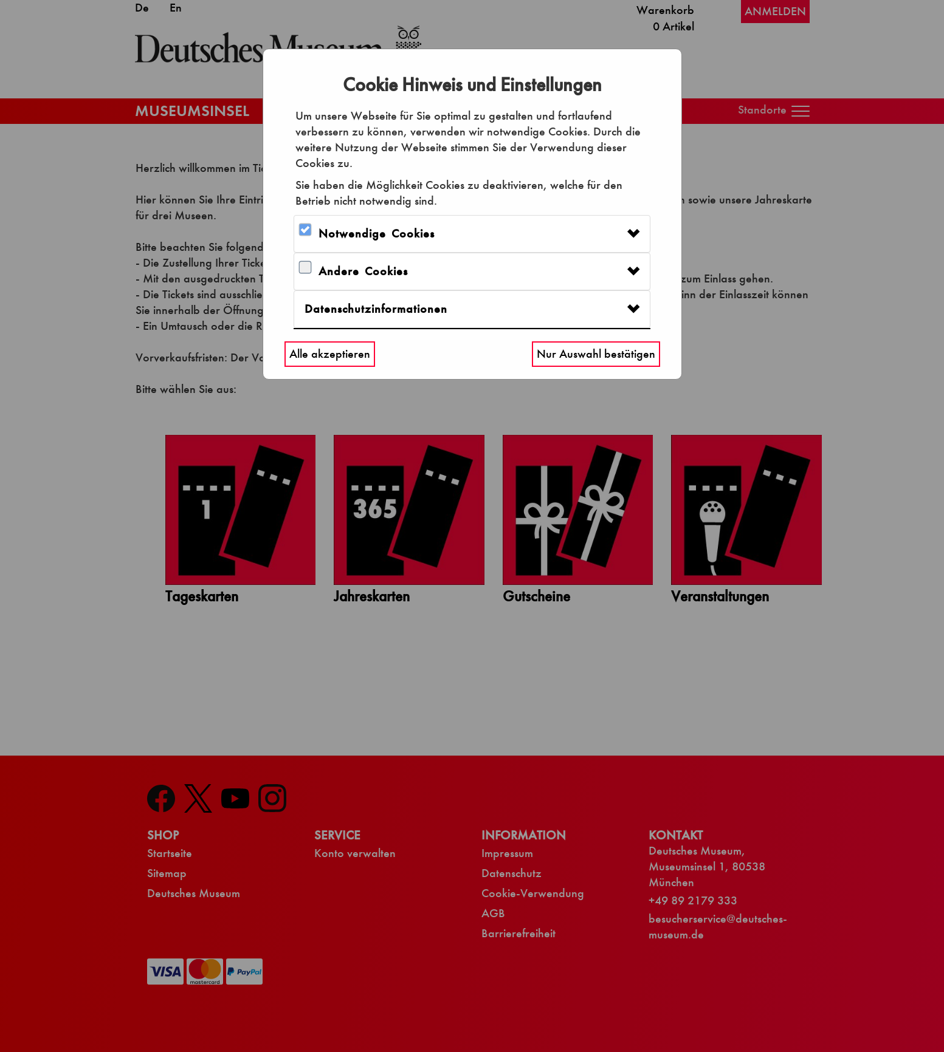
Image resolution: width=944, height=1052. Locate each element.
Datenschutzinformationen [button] (376, 308)
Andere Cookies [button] (363, 271)
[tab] (472, 234)
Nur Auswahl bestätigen (596, 353)
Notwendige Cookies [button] (377, 233)
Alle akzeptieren (329, 353)
